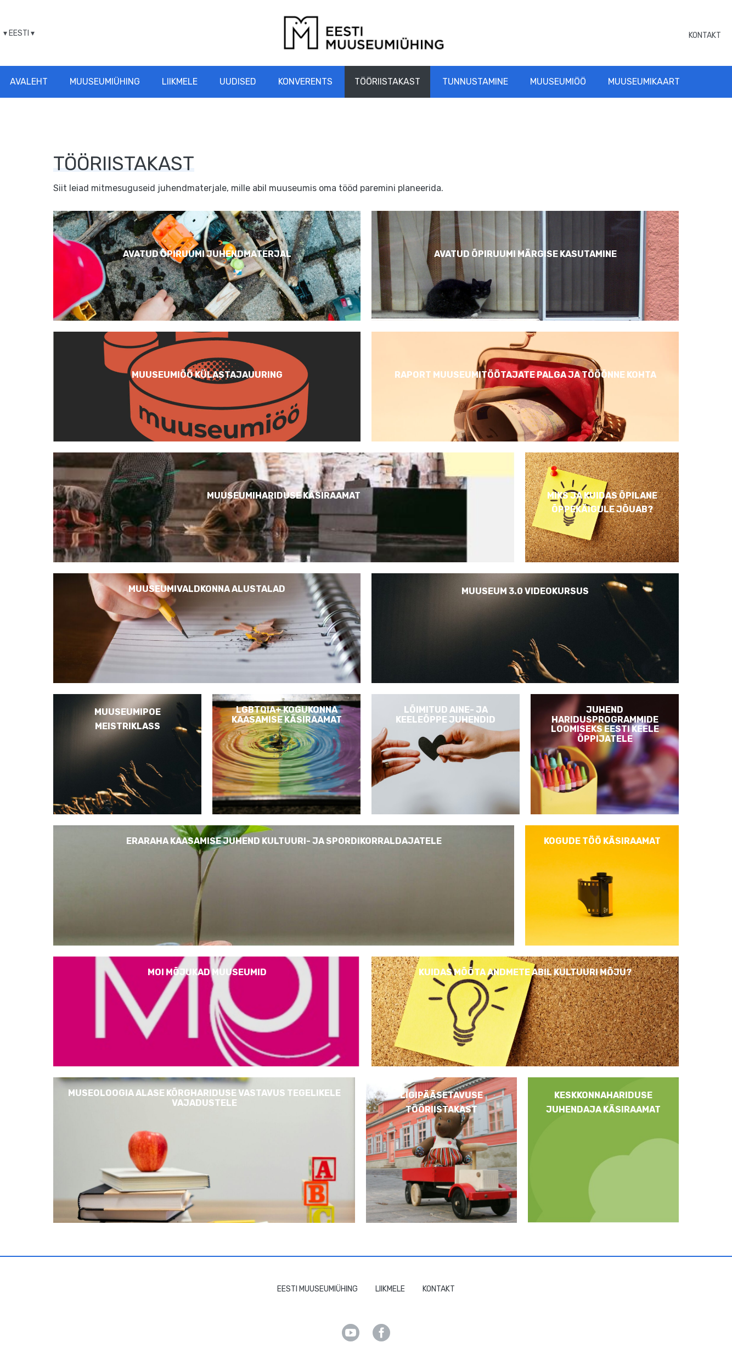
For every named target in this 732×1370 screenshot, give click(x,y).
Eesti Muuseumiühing (317, 1289)
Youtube (350, 1332)
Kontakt (705, 35)
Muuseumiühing (105, 81)
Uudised (237, 81)
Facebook (381, 1332)
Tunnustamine (475, 81)
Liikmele (180, 81)
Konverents (305, 81)
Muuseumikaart (644, 81)
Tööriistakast (387, 81)
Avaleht (29, 81)
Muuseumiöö (558, 81)
